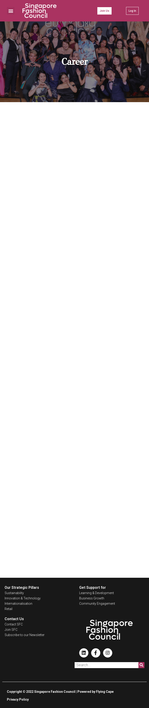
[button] (10, 11)
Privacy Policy (18, 699)
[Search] (141, 665)
